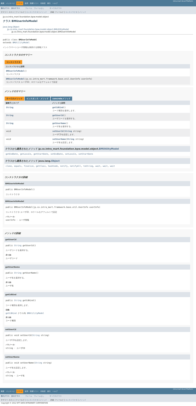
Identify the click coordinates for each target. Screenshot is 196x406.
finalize (28, 166)
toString (88, 166)
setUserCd (57, 131)
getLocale (25, 154)
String (9, 107)
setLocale (70, 154)
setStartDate (85, 154)
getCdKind (57, 107)
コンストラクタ (32, 12)
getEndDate (12, 154)
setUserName (59, 139)
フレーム (28, 8)
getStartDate (41, 154)
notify (64, 166)
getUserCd (57, 115)
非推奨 (43, 3)
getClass (41, 166)
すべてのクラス (56, 8)
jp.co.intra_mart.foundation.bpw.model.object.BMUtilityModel (38, 29)
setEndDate (57, 154)
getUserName (59, 123)
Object (55, 161)
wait (97, 166)
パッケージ (10, 3)
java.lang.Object (11, 27)
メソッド (43, 12)
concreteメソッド (61, 98)
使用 (26, 3)
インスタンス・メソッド (37, 98)
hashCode (53, 166)
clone (9, 166)
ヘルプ (55, 3)
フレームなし (39, 8)
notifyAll (75, 166)
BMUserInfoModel (15, 71)
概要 (2, 3)
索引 (49, 3)
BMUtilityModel (21, 42)
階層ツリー (34, 3)
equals (17, 166)
